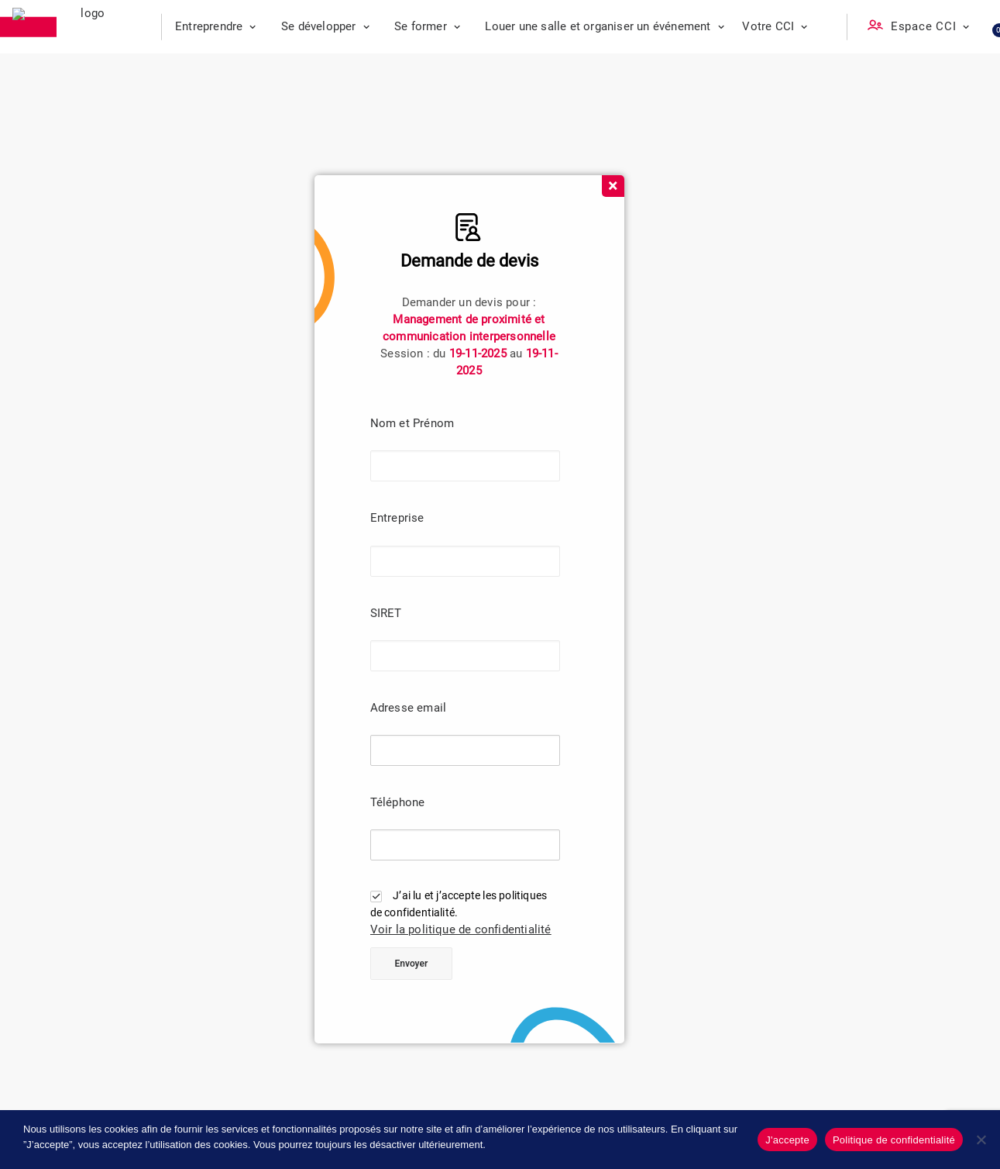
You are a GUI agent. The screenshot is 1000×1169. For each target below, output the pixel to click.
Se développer (325, 26)
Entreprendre (215, 26)
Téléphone (397, 802)
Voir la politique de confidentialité (461, 929)
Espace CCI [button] (930, 26)
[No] (980, 1139)
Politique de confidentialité (894, 1140)
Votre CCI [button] (774, 26)
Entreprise (397, 518)
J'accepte (787, 1140)
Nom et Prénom (412, 423)
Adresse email (408, 708)
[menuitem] (215, 26)
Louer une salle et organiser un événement (604, 26)
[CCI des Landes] (87, 27)
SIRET (386, 613)
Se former (427, 26)
